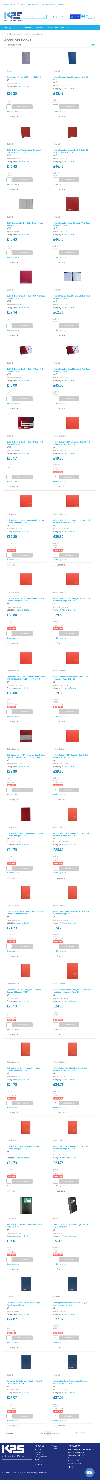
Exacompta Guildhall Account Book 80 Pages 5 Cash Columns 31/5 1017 (24, 1382)
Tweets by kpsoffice (55, 1447)
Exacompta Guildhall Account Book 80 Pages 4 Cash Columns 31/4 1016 (70, 1304)
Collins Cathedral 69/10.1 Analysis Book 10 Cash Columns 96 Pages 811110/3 (25, 834)
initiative (17, 34)
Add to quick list (13, 111)
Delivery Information (18, 4)
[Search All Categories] (33, 17)
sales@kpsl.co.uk (74, 1463)
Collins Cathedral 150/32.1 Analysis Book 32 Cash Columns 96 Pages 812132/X (71, 599)
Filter (92, 45)
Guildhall (56, 71)
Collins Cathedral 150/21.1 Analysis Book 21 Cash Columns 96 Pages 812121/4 (71, 521)
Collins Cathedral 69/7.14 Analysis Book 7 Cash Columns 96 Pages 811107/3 (70, 1147)
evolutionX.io (42, 1473)
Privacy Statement (33, 4)
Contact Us (60, 4)
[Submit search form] (44, 17)
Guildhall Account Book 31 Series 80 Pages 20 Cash (70, 78)
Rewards (40, 27)
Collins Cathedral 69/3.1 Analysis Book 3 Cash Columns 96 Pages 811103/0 (24, 991)
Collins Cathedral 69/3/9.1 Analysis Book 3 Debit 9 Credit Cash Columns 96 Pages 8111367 (72, 991)
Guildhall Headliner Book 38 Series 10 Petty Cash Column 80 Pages (25, 370)
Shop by (7, 27)
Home (7, 34)
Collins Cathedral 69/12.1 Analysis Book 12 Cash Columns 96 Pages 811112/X (71, 834)
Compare (12, 116)
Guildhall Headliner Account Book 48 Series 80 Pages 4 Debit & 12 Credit (24, 151)
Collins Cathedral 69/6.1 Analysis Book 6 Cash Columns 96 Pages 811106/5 (24, 1147)
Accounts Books (22, 86)
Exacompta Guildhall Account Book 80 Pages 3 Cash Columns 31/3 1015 (24, 1304)
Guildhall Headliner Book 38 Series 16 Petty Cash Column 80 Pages (71, 370)
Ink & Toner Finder (56, 27)
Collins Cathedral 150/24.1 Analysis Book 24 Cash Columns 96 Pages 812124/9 (25, 599)
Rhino (9, 71)
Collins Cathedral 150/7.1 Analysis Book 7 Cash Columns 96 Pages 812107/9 (70, 678)
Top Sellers (27, 27)
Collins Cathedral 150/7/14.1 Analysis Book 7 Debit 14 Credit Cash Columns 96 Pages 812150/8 (26, 756)
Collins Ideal (11, 1218)
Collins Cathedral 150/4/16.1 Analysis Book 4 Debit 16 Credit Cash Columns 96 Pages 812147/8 (26, 678)
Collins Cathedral (59, 436)
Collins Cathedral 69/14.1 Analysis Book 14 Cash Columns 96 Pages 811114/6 (25, 912)
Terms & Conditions (48, 4)
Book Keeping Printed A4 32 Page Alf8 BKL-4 (24, 77)
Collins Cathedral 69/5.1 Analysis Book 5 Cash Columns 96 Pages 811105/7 (70, 1069)
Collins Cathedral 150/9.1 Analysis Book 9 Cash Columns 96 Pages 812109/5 (70, 756)
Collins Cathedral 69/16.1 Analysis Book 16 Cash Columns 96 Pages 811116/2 (71, 912)
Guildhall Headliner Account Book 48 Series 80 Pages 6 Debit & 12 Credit (70, 151)
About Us (6, 4)
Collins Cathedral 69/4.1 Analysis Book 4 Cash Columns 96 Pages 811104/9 (24, 1069)
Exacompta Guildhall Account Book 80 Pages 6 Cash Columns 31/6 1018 (70, 1382)
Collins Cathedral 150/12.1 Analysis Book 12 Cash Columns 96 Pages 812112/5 (71, 443)
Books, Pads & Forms (33, 34)
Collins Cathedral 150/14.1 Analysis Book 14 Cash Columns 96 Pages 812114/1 (25, 521)
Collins (55, 1218)
